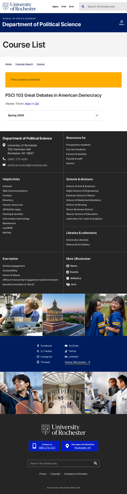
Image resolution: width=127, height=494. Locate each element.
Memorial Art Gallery (78, 244)
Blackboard (9, 223)
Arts (71, 284)
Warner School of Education (82, 214)
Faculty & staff (74, 158)
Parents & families (76, 154)
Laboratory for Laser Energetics (84, 218)
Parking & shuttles (13, 214)
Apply (55, 6)
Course (40, 63)
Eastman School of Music (80, 195)
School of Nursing (76, 204)
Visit (63, 6)
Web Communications (15, 190)
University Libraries (77, 239)
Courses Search (24, 63)
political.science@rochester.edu (27, 165)
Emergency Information (76, 473)
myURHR (7, 227)
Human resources (13, 204)
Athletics (73, 278)
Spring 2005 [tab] (16, 115)
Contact (7, 195)
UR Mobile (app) (12, 209)
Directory (8, 200)
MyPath (7, 232)
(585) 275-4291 (18, 159)
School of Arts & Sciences (19, 18)
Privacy (42, 473)
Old (36, 103)
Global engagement (14, 265)
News (71, 266)
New (27, 103)
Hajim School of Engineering (82, 190)
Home (8, 63)
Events (72, 272)
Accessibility (10, 270)
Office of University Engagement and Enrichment (30, 279)
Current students (76, 149)
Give (71, 6)
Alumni (70, 163)
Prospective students (78, 144)
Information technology (16, 218)
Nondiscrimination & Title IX (18, 284)
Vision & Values (11, 275)
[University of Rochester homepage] (19, 6)
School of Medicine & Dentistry (83, 200)
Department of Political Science (41, 24)
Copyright (55, 473)
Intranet (7, 186)
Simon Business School (79, 209)
